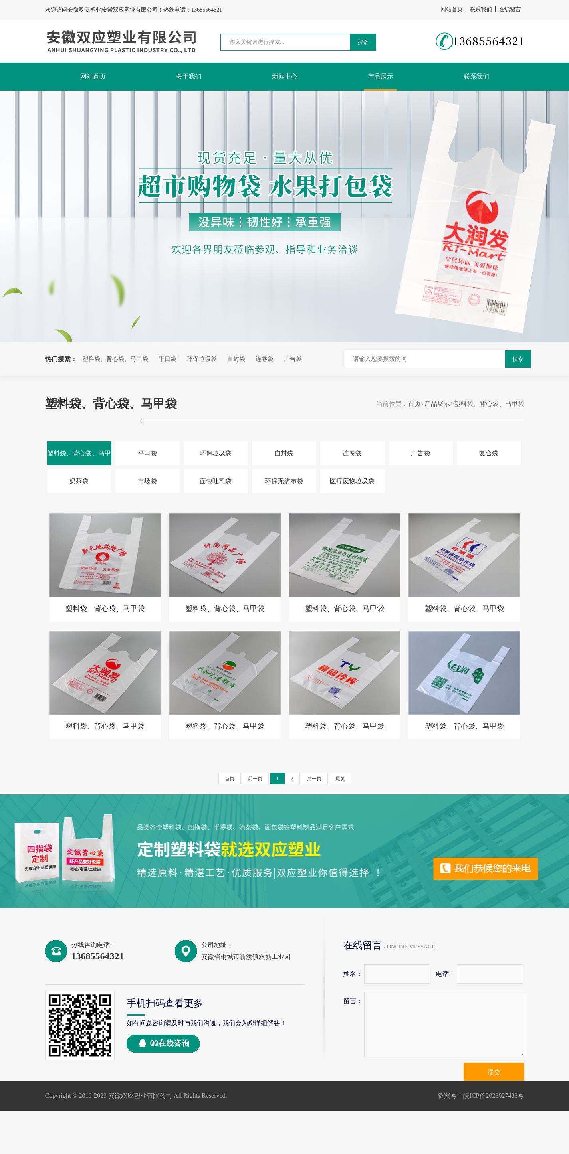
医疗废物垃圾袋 (352, 481)
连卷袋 (265, 359)
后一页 (314, 778)
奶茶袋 (79, 481)
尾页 (340, 778)
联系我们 (481, 9)
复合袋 (488, 453)
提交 (494, 1072)
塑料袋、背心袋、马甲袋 (115, 359)
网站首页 (451, 9)
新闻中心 (284, 76)
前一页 (255, 778)
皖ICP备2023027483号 (493, 1095)
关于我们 (189, 76)
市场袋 (147, 481)
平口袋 (167, 359)
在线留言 (510, 9)
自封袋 (236, 359)
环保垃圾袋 (202, 359)
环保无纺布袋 (284, 481)
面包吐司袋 (216, 481)
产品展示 (380, 76)
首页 (414, 403)
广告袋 (293, 359)
